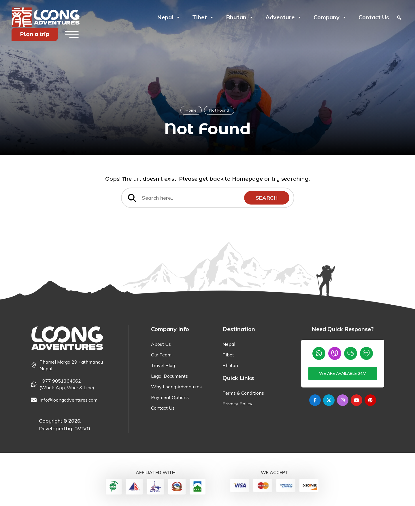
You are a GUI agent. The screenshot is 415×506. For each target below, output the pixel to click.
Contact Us (374, 17)
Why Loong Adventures (176, 386)
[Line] (366, 353)
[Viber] (334, 353)
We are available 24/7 (342, 373)
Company (330, 17)
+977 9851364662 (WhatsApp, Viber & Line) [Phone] (66, 384)
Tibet (203, 17)
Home (191, 110)
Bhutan (240, 17)
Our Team (161, 355)
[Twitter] (329, 400)
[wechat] (350, 353)
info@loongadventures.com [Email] (68, 400)
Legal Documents (169, 376)
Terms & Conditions (243, 393)
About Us (161, 344)
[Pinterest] (370, 400)
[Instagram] (342, 400)
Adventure (283, 17)
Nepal (169, 17)
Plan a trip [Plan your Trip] (34, 34)
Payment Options (170, 397)
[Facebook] (315, 400)
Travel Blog (163, 365)
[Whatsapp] (318, 353)
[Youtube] (356, 400)
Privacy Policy (237, 403)
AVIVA (82, 428)
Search (267, 197)
